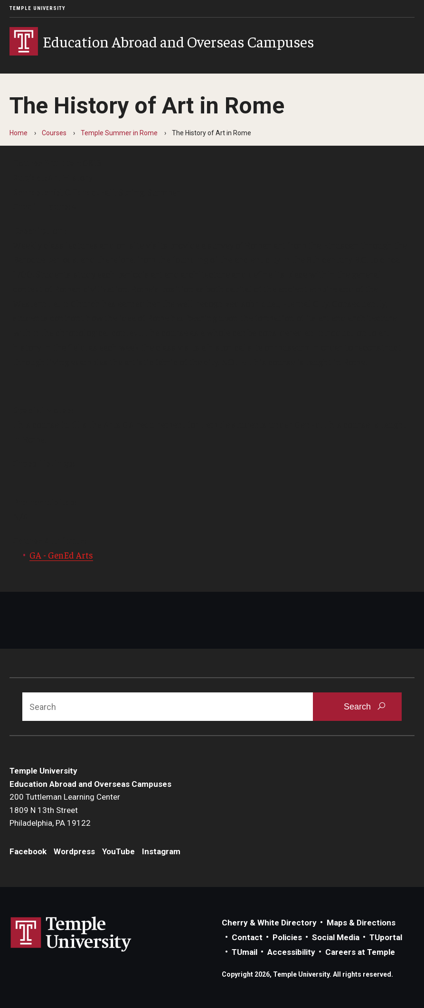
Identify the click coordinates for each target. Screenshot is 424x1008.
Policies (287, 937)
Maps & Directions (361, 922)
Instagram (161, 851)
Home (18, 133)
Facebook (28, 851)
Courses (54, 133)
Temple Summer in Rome (119, 133)
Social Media (335, 937)
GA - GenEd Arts (61, 554)
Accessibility (291, 952)
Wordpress (74, 851)
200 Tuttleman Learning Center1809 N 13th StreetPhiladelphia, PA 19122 (64, 810)
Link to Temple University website (71, 934)
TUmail (244, 952)
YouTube (118, 851)
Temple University (37, 8)
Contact (247, 937)
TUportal (385, 937)
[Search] (167, 706)
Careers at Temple (360, 952)
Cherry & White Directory (269, 922)
